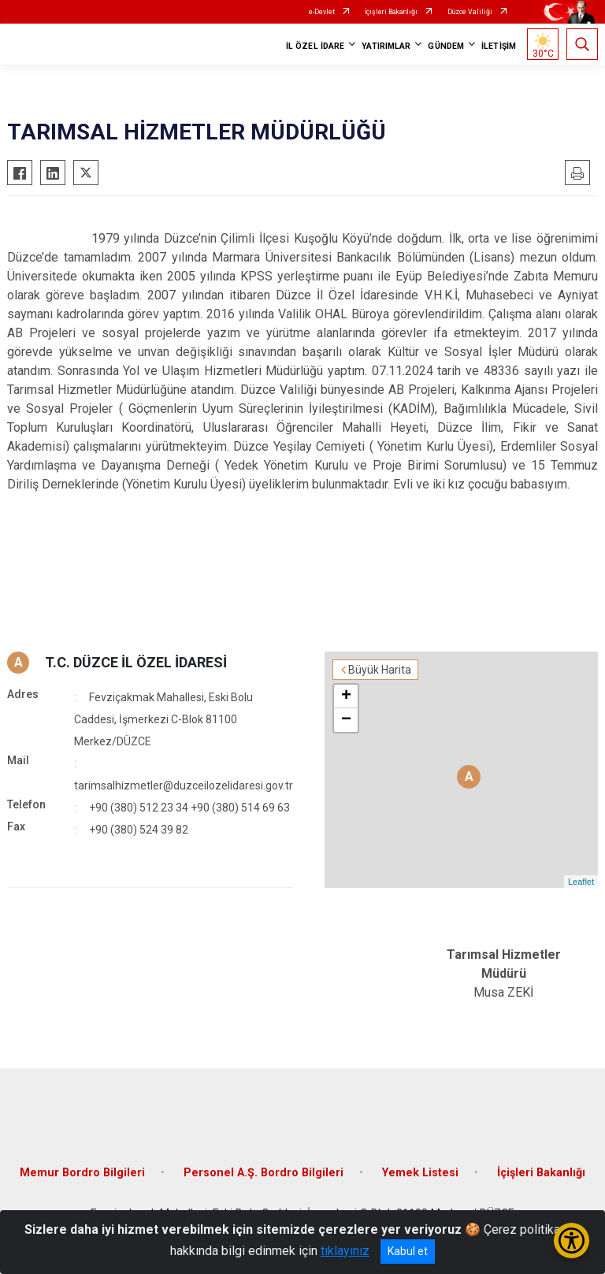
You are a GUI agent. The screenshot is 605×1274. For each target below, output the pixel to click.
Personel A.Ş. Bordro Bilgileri (263, 1172)
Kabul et (408, 1251)
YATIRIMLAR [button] (386, 46)
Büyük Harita (379, 669)
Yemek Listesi (420, 1172)
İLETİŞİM (498, 46)
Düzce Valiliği (469, 12)
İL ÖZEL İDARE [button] (315, 46)
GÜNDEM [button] (446, 46)
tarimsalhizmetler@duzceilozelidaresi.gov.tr (183, 785)
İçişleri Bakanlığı (391, 12)
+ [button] (346, 696)
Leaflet (581, 881)
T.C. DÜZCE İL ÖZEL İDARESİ (136, 662)
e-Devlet (322, 12)
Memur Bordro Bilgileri (82, 1172)
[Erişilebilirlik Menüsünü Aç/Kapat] (571, 1240)
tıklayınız (345, 1250)
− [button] (346, 720)
